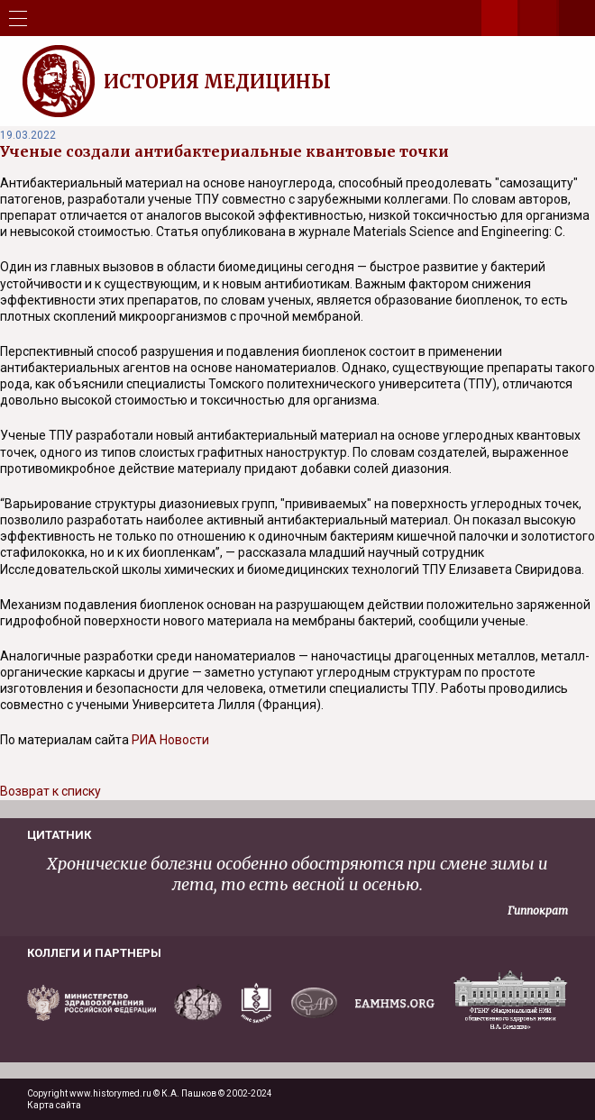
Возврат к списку (50, 791)
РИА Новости (170, 740)
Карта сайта (54, 1105)
